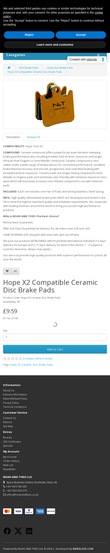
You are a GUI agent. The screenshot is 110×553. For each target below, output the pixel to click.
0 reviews (28, 358)
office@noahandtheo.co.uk (20, 494)
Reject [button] (29, 34)
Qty (5, 330)
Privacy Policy (11, 403)
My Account (10, 457)
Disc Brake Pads (28, 68)
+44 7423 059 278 (15, 490)
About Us (8, 390)
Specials (8, 446)
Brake (42, 364)
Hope (13, 364)
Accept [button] (81, 34)
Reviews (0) (33, 137)
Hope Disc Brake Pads (60, 68)
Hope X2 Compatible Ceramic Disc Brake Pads (34, 72)
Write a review (44, 358)
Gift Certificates (12, 441)
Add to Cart (55, 349)
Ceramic (27, 364)
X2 (19, 364)
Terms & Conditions (14, 407)
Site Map (8, 426)
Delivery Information (15, 394)
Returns (7, 422)
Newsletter (9, 469)
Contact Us (9, 418)
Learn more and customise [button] (55, 44)
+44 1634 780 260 (15, 486)
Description (13, 137)
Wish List (8, 465)
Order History (11, 461)
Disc (35, 364)
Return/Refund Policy (15, 398)
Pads (50, 364)
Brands (7, 437)
